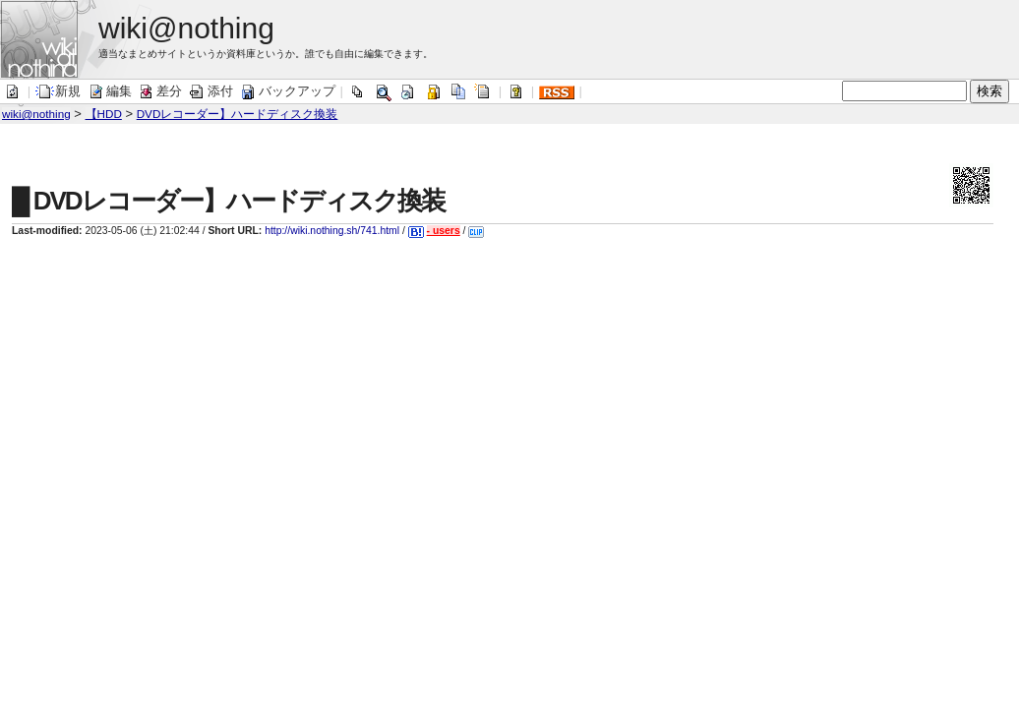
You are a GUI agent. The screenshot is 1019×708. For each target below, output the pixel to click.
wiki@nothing (36, 113)
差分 (159, 91)
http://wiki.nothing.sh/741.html (332, 230)
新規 (58, 91)
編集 (109, 91)
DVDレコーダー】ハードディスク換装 (237, 113)
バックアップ (287, 91)
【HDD (104, 113)
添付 (210, 91)
